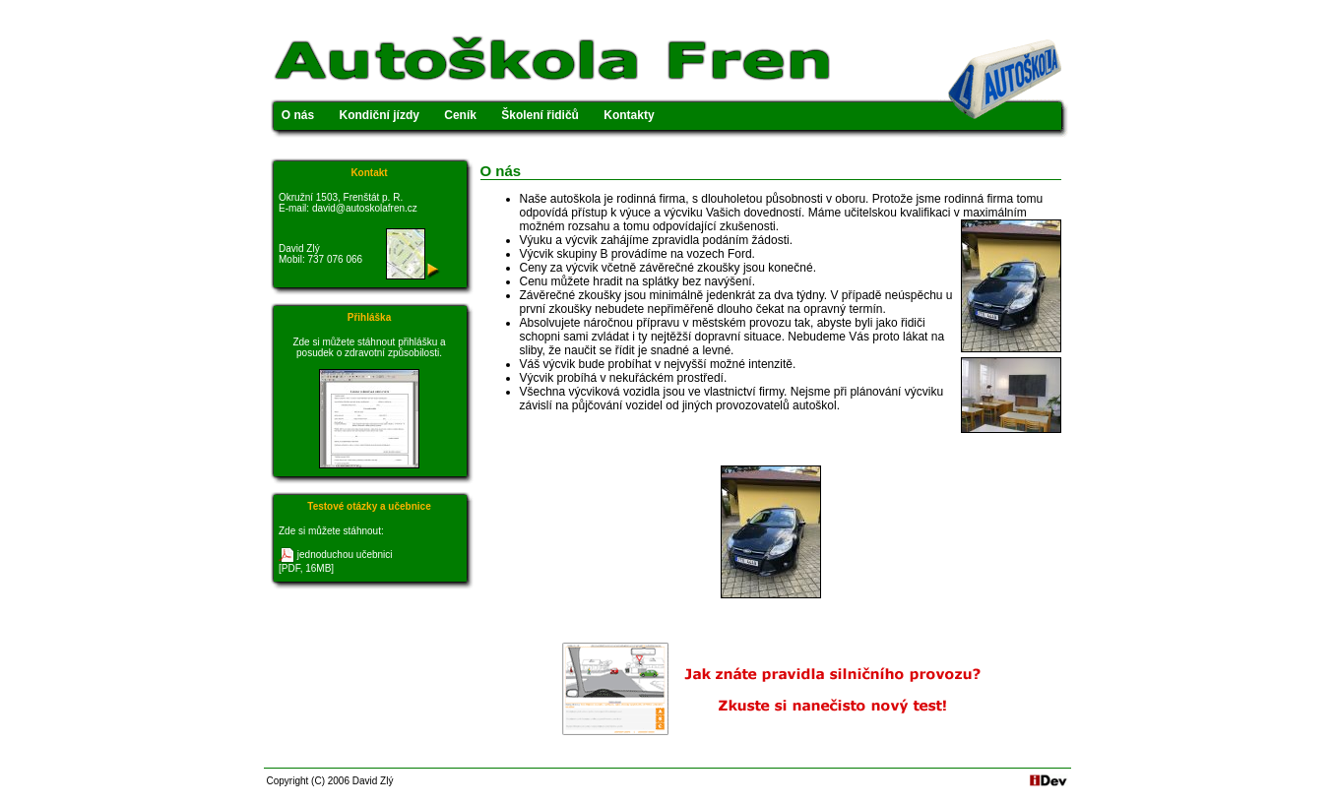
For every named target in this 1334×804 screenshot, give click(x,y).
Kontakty (628, 115)
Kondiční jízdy (379, 115)
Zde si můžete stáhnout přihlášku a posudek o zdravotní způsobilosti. (368, 347)
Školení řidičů (540, 115)
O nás (298, 115)
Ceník (460, 115)
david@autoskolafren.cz (364, 208)
